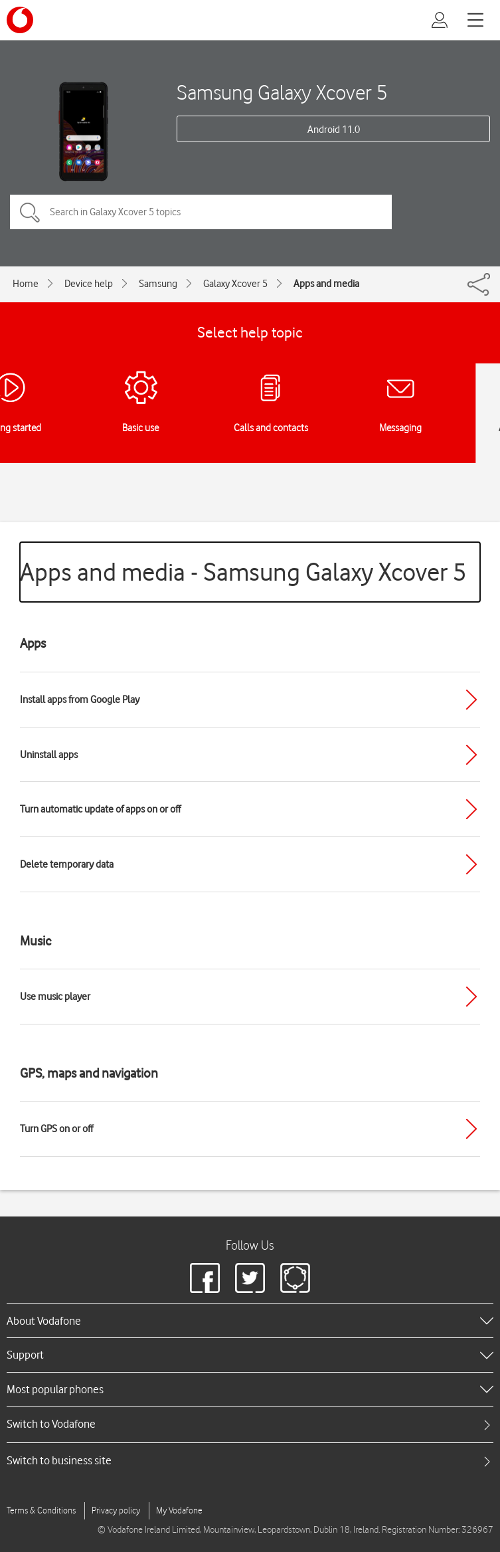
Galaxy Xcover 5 (235, 284)
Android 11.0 (333, 130)
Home (26, 284)
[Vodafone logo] (20, 20)
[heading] (250, 1320)
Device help (88, 284)
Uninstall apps (49, 755)
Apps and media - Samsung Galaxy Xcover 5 (243, 572)
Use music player (55, 997)
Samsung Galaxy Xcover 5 (282, 92)
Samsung (158, 284)
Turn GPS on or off (56, 1129)
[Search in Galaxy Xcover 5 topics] (201, 212)
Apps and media (326, 284)
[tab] (250, 1424)
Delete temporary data (67, 864)
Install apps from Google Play (79, 700)
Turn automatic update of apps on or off (100, 809)
